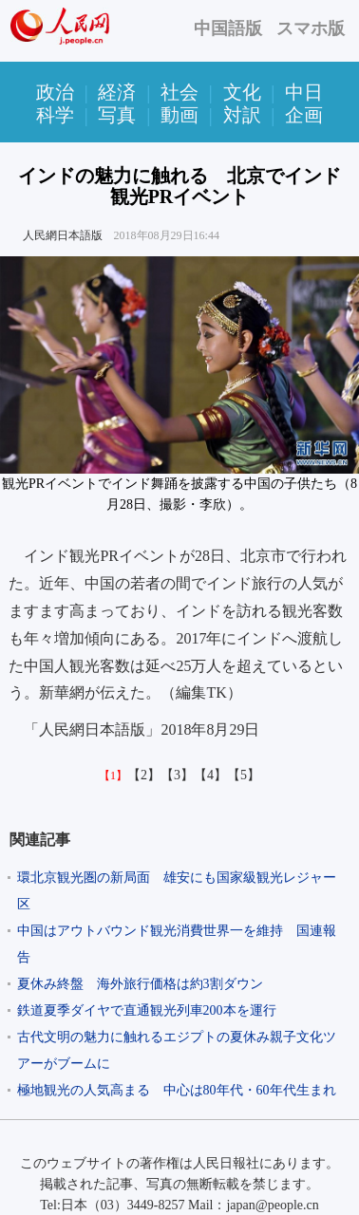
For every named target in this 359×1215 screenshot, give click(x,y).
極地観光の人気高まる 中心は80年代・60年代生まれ (176, 1090)
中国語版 (228, 28)
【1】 (113, 775)
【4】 (210, 775)
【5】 (243, 775)
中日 (304, 92)
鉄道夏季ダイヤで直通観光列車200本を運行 (146, 1010)
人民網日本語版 (63, 235)
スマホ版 (310, 28)
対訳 (242, 114)
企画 (304, 114)
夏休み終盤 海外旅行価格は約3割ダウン (140, 984)
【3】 (177, 775)
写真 (117, 114)
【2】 (144, 775)
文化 (242, 92)
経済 (117, 92)
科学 (55, 114)
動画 (179, 114)
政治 (55, 92)
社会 (179, 92)
